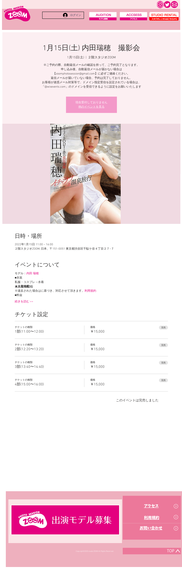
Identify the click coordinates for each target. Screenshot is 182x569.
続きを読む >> (24, 301)
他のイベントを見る (91, 107)
